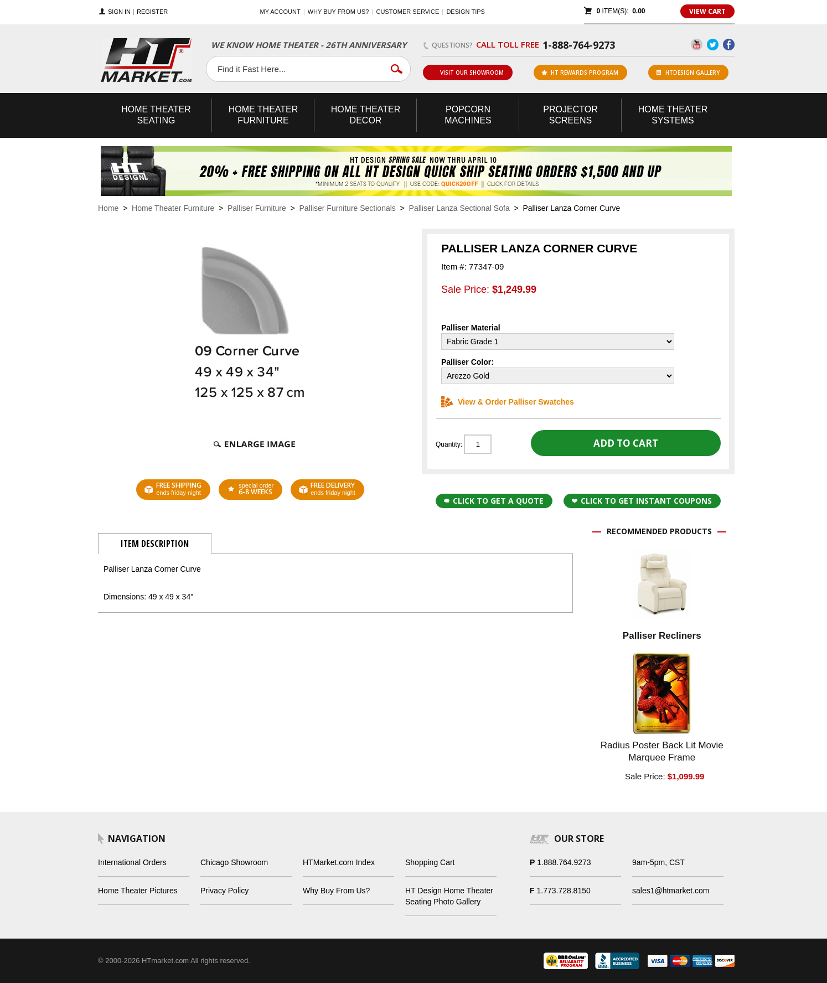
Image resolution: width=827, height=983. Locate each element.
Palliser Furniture (257, 208)
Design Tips (465, 11)
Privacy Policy (224, 890)
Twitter (713, 44)
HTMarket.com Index (339, 862)
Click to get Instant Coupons (642, 500)
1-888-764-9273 (578, 44)
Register (152, 12)
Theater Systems (673, 115)
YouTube (696, 44)
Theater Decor (366, 115)
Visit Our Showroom (467, 72)
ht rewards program (579, 72)
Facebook (729, 44)
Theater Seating (156, 115)
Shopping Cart (430, 862)
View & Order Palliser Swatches (507, 401)
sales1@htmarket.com (670, 890)
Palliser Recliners (662, 635)
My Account (280, 11)
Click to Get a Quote (494, 500)
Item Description (155, 543)
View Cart (707, 11)
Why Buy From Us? (336, 890)
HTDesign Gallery (688, 72)
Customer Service (407, 11)
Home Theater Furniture (173, 208)
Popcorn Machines (467, 115)
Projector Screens (570, 115)
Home (108, 208)
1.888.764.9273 (564, 862)
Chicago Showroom (234, 862)
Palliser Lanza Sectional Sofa (459, 208)
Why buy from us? (338, 11)
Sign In (119, 12)
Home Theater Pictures (138, 890)
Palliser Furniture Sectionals (347, 208)
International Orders (132, 862)
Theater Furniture (263, 115)
